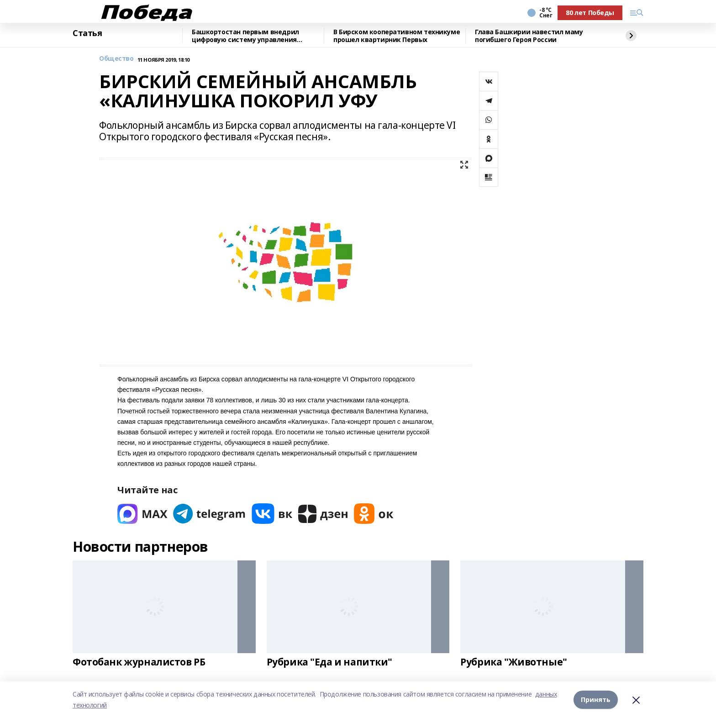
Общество (116, 59)
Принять (596, 699)
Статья (87, 33)
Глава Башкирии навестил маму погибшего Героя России (529, 35)
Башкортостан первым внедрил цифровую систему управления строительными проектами (245, 35)
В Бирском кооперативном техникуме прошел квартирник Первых (396, 35)
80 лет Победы (590, 12)
